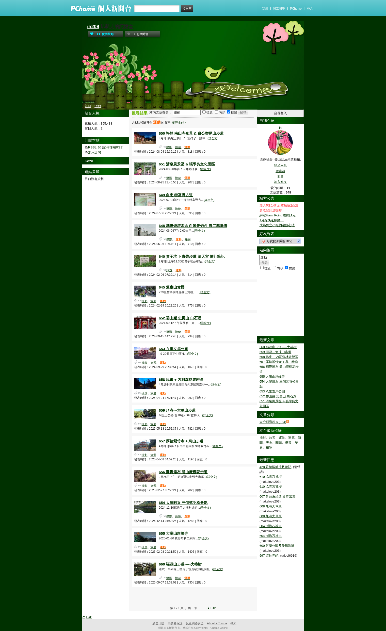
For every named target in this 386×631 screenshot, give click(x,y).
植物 (269, 447)
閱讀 (278, 442)
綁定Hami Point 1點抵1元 (277, 215)
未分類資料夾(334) (272, 422)
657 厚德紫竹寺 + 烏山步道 (181, 441)
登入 (310, 8)
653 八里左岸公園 (173, 349)
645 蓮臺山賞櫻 (171, 287)
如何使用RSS (113, 147)
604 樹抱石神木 (270, 526)
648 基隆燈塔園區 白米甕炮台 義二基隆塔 (193, 226)
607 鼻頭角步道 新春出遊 (277, 496)
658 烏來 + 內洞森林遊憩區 (181, 379)
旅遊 (178, 147)
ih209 (93, 26)
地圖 (280, 176)
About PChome (217, 623)
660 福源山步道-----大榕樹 (180, 564)
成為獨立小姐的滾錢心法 (277, 225)
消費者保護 (175, 623)
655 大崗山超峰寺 (173, 533)
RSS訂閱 (94, 147)
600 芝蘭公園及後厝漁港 (276, 546)
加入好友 (280, 182)
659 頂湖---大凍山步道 (177, 410)
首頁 (88, 106)
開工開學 (279, 8)
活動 (98, 106)
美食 (269, 442)
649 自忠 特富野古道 (176, 195)
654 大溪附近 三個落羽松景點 (183, 503)
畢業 (288, 442)
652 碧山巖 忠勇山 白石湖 (180, 318)
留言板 (280, 171)
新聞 (265, 8)
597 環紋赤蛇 (268, 555)
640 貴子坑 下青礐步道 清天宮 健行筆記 (192, 256)
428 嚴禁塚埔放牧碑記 (275, 467)
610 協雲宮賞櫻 (270, 477)
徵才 (233, 623)
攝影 (169, 147)
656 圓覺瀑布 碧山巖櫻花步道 (183, 472)
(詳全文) (213, 138)
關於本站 (280, 165)
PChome (296, 8)
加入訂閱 (94, 152)
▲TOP (211, 608)
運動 (282, 437)
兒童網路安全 (195, 623)
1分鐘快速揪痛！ (271, 220)
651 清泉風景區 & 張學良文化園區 (187, 164)
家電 (291, 437)
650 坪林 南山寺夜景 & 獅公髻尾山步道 (191, 133)
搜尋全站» (179, 122)
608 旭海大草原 (270, 506)
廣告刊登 (158, 623)
